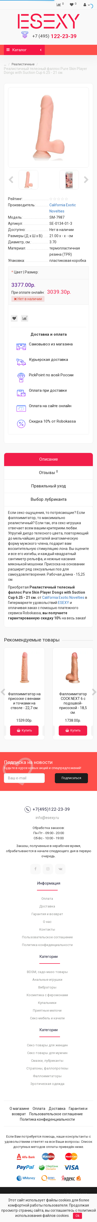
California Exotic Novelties (63, 597)
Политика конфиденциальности (47, 945)
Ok (77, 1216)
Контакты (47, 929)
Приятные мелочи (47, 1010)
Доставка (47, 906)
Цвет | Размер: (26, 272)
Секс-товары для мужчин (47, 1053)
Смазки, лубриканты (47, 1061)
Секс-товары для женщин (47, 1045)
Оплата (47, 898)
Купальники (47, 1003)
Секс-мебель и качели (47, 1018)
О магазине (19, 1109)
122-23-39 (54, 36)
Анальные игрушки (47, 980)
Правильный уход (48, 486)
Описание (48, 459)
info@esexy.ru (47, 818)
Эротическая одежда (47, 1084)
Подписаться (71, 778)
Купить (24, 730)
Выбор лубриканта (48, 499)
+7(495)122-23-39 (47, 809)
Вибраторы (47, 987)
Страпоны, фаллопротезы (47, 1068)
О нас (47, 922)
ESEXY (63, 603)
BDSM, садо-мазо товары (47, 972)
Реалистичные (23, 64)
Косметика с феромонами (47, 995)
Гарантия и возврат (47, 914)
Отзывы (48, 472)
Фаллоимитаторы (47, 1076)
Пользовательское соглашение (47, 937)
